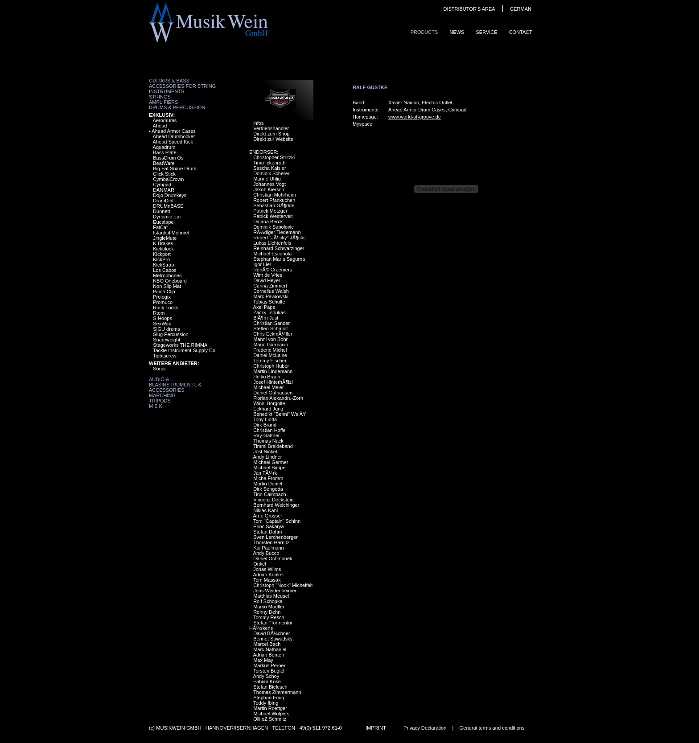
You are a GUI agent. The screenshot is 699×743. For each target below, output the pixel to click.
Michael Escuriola (272, 253)
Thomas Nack (268, 440)
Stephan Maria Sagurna (279, 259)
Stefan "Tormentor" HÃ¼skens (271, 625)
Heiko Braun (266, 376)
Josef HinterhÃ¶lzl (272, 382)
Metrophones (167, 275)
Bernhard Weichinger (276, 505)
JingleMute (165, 238)
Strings (160, 96)
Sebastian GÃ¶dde (273, 205)
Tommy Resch (268, 617)
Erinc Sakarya (268, 526)
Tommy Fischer (270, 360)
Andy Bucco (266, 553)
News (456, 32)
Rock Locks (165, 307)
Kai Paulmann (268, 547)
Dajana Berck (268, 221)
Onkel (259, 563)
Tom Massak (267, 580)
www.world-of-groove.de (414, 116)
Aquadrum (164, 147)
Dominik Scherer (271, 173)
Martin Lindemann (272, 371)
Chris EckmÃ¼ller (272, 334)
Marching (162, 395)
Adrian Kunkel (268, 574)
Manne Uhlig (267, 178)
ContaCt (520, 32)
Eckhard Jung (268, 408)
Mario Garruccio (270, 344)
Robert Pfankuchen (274, 200)
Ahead (160, 125)
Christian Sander (271, 323)
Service (486, 32)
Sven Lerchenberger (275, 537)
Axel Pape (264, 307)
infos (258, 123)
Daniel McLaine (270, 355)
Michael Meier (268, 387)
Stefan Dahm (267, 531)
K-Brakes (163, 243)
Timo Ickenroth (269, 162)
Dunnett (161, 211)
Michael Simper (270, 467)
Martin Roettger (270, 708)
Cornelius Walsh (271, 291)
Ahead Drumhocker (174, 136)
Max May (263, 660)
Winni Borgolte (269, 403)
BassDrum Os (168, 157)
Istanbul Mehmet (171, 232)
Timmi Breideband (273, 446)
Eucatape (163, 222)
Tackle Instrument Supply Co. (185, 350)
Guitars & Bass (169, 80)
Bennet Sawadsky (272, 638)
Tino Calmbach (269, 494)
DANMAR (163, 190)
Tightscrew (165, 355)
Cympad (162, 184)
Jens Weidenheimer (274, 590)
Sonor (159, 368)
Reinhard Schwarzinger (278, 248)
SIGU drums (166, 329)
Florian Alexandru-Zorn (278, 398)
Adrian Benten (268, 654)
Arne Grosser (267, 515)
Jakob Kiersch (268, 189)
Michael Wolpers (271, 713)
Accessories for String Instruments (182, 88)
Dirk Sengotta (268, 489)
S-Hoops (162, 318)
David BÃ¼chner (271, 633)
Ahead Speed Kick (173, 141)
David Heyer (266, 280)
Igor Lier (262, 264)
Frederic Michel (270, 350)
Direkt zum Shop (271, 133)
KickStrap (163, 264)
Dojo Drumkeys (169, 195)
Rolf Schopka (267, 601)
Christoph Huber (271, 366)
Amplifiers (163, 102)
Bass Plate (165, 152)
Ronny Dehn (266, 612)
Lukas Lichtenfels (272, 243)
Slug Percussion (171, 334)
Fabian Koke (267, 681)
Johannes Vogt (269, 184)
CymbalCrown (168, 179)
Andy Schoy (266, 676)
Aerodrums (165, 120)
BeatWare (164, 163)
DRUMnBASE (168, 206)
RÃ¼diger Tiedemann (276, 232)
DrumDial (163, 200)
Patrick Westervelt (272, 216)
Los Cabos (165, 270)
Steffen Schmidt (270, 328)
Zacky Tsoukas (269, 312)
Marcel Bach (266, 644)
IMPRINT (376, 728)
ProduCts (424, 32)
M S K (155, 406)
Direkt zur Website (273, 139)
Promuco (163, 302)
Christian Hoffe (269, 430)
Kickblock (163, 248)
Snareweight (166, 339)
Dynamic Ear (167, 216)
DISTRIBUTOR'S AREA (469, 9)
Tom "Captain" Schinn (276, 521)
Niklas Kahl (265, 510)
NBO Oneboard (170, 280)
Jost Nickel (265, 451)
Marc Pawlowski (270, 296)
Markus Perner (269, 665)
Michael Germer (270, 462)
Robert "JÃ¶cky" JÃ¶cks (279, 237)
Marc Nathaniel (269, 649)
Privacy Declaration (424, 728)
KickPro (161, 259)
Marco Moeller (268, 606)
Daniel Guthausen (272, 392)
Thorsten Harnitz (271, 542)
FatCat (160, 227)
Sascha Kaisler (269, 168)
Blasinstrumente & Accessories (175, 387)
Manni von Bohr (270, 339)
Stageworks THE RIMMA (180, 345)
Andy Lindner (267, 457)
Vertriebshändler (271, 128)
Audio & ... (161, 379)
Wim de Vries (267, 275)
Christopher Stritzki (274, 157)
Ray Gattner (266, 435)
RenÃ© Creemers (272, 269)
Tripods (160, 400)
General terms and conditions (492, 728)
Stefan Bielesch (270, 687)
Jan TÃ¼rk (265, 473)
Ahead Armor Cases (173, 131)
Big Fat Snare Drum (174, 168)
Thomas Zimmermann (277, 692)
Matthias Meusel (271, 596)
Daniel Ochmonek (272, 558)
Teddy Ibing (265, 703)
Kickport (162, 254)
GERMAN (520, 9)
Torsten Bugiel (268, 670)
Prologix (162, 297)
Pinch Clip (164, 291)
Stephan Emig (268, 697)
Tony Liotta (265, 419)
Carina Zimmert (270, 285)
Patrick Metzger (270, 210)
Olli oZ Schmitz (269, 719)
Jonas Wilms (267, 569)
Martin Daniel (267, 483)
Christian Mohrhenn (274, 194)
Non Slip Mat (167, 286)
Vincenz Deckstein (273, 499)
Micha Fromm (268, 478)
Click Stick (164, 174)
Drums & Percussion (177, 107)
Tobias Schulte (269, 301)
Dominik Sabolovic (273, 227)
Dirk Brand (264, 424)
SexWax (162, 323)
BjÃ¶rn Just (265, 317)
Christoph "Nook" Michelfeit (282, 585)
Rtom (158, 313)
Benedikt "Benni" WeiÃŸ (279, 414)
